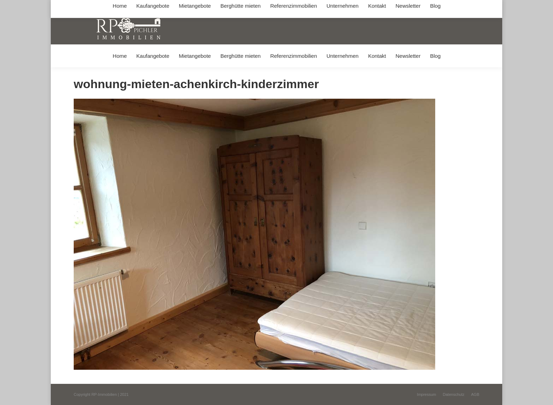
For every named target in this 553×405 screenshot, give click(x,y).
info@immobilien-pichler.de (241, 6)
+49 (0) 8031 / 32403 (185, 6)
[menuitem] (119, 56)
